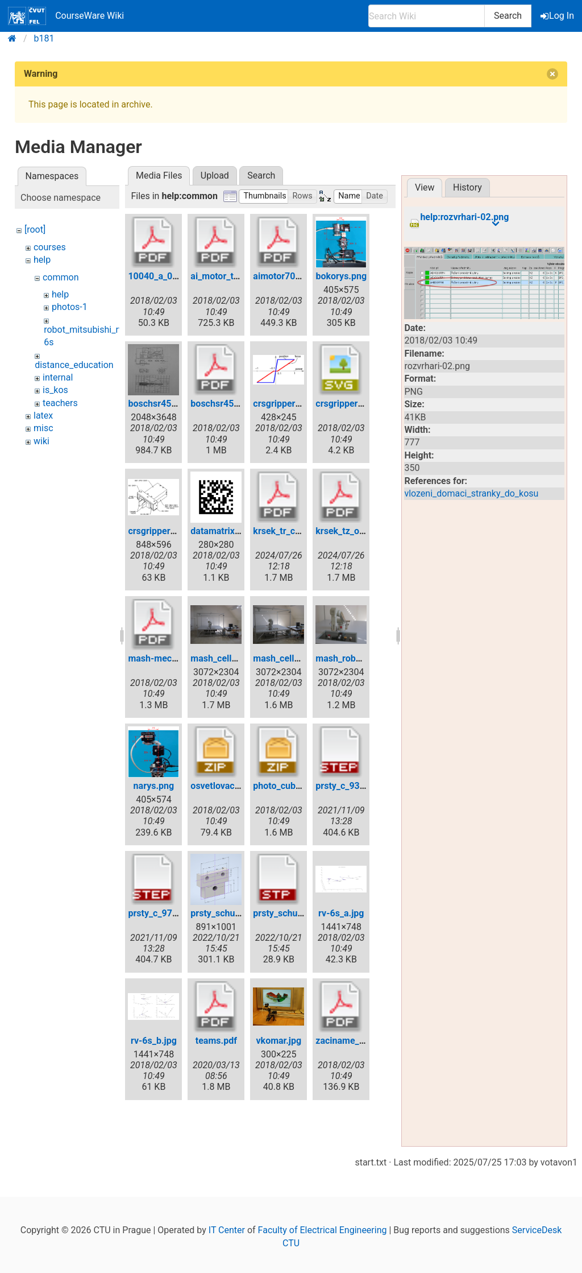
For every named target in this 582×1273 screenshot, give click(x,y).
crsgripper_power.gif (295, 403)
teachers (60, 403)
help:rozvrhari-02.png (464, 217)
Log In (558, 15)
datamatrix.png (221, 531)
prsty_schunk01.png (231, 913)
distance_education (74, 364)
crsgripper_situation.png (178, 531)
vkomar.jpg (278, 1040)
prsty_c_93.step (347, 785)
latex (43, 415)
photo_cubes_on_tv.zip (299, 785)
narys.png (154, 785)
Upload (215, 175)
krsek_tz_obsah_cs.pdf (361, 531)
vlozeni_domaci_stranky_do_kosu (471, 493)
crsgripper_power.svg (359, 403)
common (61, 277)
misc (43, 428)
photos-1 (70, 306)
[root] (34, 229)
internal (58, 377)
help (42, 259)
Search (508, 15)
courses (50, 247)
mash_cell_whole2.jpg (298, 658)
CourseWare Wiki (66, 16)
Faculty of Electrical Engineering (322, 1230)
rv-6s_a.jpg (341, 913)
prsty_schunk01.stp (293, 913)
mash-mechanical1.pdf (175, 658)
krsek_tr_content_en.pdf (302, 531)
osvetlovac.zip (219, 785)
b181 (44, 38)
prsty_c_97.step (160, 913)
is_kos (55, 390)
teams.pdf (216, 1040)
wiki (41, 441)
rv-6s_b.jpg (154, 1040)
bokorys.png (341, 276)
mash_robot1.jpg (349, 658)
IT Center (227, 1230)
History (467, 187)
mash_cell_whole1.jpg (235, 658)
